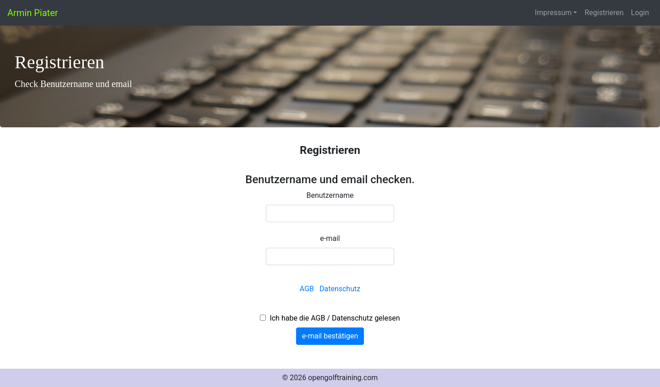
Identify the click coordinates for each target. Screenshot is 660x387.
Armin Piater (32, 12)
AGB (308, 288)
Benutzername (329, 195)
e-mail (330, 238)
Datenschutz (339, 288)
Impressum (553, 12)
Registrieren (603, 12)
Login (640, 12)
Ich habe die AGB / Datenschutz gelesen (333, 318)
